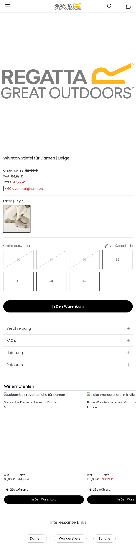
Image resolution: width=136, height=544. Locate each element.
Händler (25, 478)
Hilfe (10, 533)
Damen (36, 412)
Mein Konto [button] (28, 460)
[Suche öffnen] (110, 6)
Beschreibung (18, 328)
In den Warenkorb (68, 306)
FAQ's (11, 340)
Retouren (14, 364)
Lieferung (14, 352)
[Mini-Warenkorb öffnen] (128, 6)
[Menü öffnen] (7, 6)
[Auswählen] (18, 259)
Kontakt (25, 497)
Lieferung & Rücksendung (29, 515)
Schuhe (104, 412)
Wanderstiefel (70, 412)
